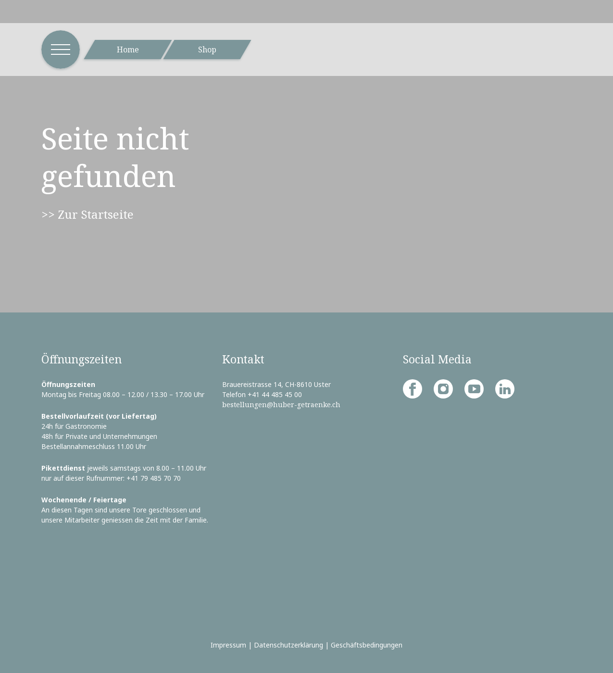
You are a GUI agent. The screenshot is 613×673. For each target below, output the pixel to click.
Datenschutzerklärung (288, 644)
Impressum (228, 644)
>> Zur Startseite (87, 214)
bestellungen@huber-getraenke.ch (281, 404)
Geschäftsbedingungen (366, 644)
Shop (207, 49)
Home (128, 49)
